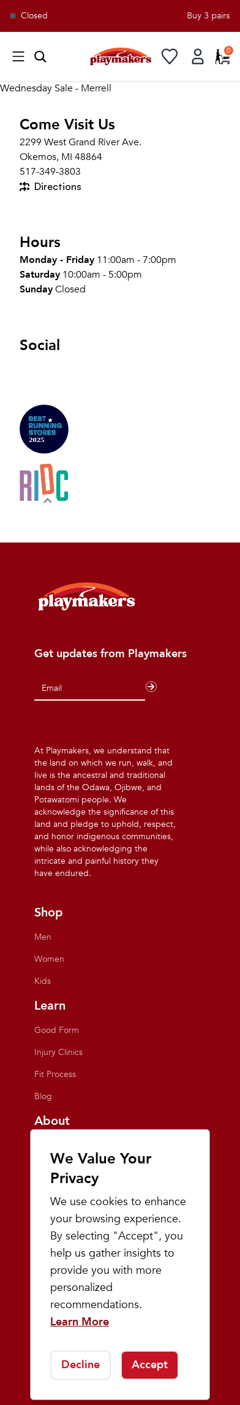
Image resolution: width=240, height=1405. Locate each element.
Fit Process (55, 1074)
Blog (43, 1096)
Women (49, 959)
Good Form (56, 1030)
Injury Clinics (58, 1052)
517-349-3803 (50, 171)
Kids (42, 981)
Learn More (79, 1322)
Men (42, 937)
